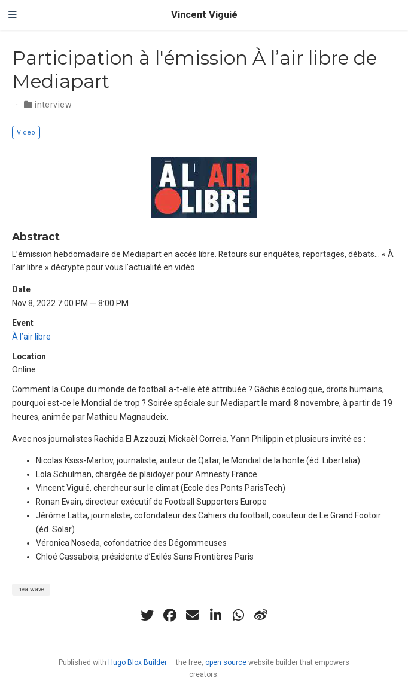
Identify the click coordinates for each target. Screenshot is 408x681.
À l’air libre (31, 336)
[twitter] (147, 615)
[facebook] (170, 615)
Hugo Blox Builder (137, 662)
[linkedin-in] (215, 615)
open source (225, 662)
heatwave (31, 589)
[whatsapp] (238, 615)
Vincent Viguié (204, 14)
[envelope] (193, 615)
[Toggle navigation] (12, 15)
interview (53, 104)
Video (26, 132)
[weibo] (261, 615)
